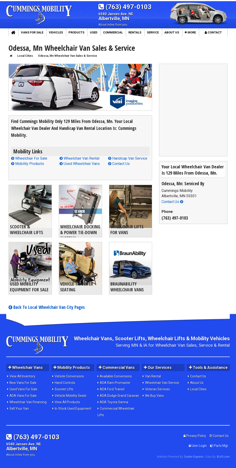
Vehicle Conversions (69, 376)
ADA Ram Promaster (115, 383)
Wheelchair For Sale (29, 158)
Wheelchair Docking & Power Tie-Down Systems (80, 232)
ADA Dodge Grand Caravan (119, 395)
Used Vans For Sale (23, 389)
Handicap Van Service (127, 158)
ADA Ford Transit (112, 389)
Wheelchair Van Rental (79, 158)
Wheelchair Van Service (162, 383)
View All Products (67, 402)
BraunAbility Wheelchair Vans (127, 286)
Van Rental (153, 376)
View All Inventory (22, 376)
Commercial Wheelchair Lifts (115, 412)
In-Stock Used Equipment (73, 408)
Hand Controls (65, 383)
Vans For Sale (32, 32)
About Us (197, 383)
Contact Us (119, 163)
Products (76, 32)
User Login (198, 445)
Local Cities (198, 389)
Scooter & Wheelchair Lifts (26, 229)
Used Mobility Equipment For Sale (29, 286)
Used (93, 32)
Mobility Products (27, 163)
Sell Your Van (19, 408)
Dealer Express (194, 456)
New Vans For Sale (22, 383)
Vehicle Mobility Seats (70, 395)
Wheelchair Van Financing (28, 402)
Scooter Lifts (64, 389)
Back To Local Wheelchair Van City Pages (47, 307)
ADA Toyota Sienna (114, 402)
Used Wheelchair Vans (79, 163)
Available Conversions (116, 376)
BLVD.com (223, 456)
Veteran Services (157, 389)
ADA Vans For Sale (23, 395)
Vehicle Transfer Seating (76, 286)
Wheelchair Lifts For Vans (127, 229)
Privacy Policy (194, 436)
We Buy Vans (154, 395)
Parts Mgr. (219, 445)
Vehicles (56, 32)
